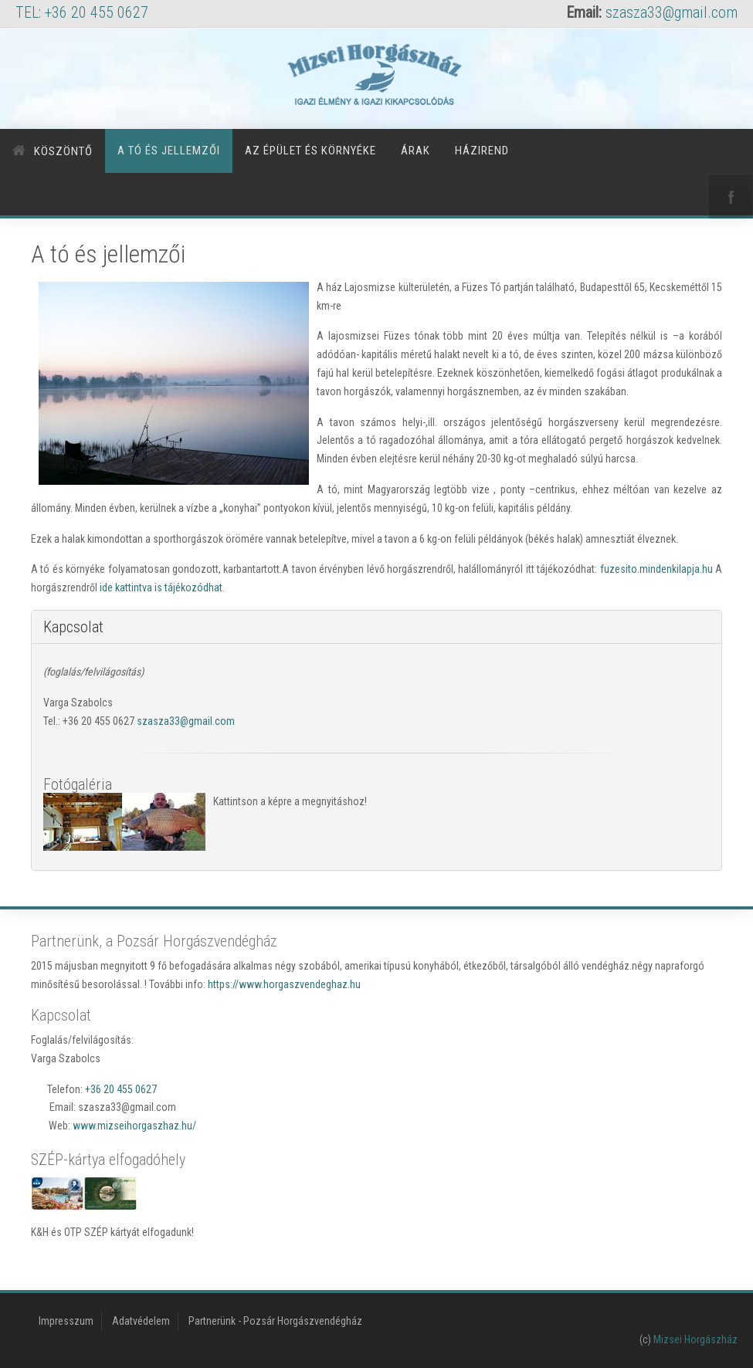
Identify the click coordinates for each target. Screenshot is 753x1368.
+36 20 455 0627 (121, 1089)
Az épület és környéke (310, 150)
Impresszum (66, 1321)
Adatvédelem (141, 1321)
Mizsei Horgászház (695, 1339)
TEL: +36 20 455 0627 (81, 12)
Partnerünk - (215, 1321)
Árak (415, 150)
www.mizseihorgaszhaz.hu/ (134, 1125)
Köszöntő (63, 151)
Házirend (482, 150)
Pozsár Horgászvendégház (302, 1321)
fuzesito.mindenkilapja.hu (656, 569)
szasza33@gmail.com (671, 12)
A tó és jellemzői (168, 150)
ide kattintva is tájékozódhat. (162, 587)
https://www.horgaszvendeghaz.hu (284, 984)
